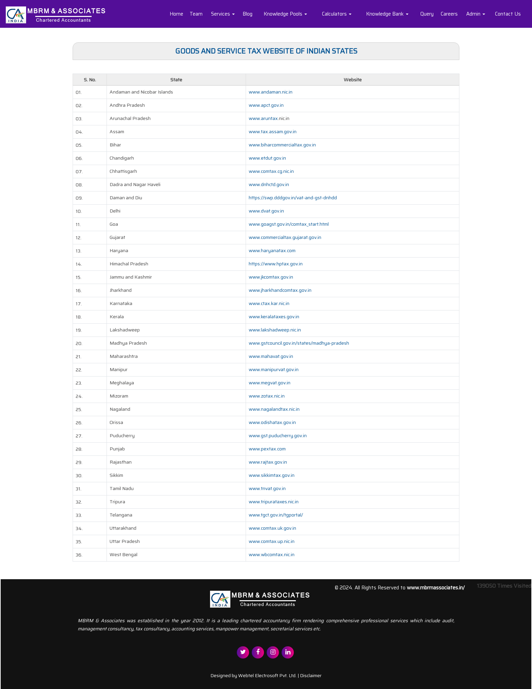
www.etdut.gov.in (267, 158)
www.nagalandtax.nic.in (274, 409)
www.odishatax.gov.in (272, 422)
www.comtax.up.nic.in (271, 541)
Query (427, 14)
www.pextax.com (267, 448)
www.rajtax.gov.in (268, 462)
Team (196, 14)
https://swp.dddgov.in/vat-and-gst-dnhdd (293, 197)
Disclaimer (311, 675)
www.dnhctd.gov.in (269, 184)
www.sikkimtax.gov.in (271, 475)
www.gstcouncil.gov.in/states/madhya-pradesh (299, 343)
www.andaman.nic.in (270, 92)
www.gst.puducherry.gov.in (278, 435)
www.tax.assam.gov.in (273, 131)
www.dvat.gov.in (266, 211)
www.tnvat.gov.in (267, 488)
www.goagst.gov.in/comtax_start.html (289, 224)
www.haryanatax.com (272, 250)
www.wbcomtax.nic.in (271, 554)
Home (176, 14)
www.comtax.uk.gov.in (272, 528)
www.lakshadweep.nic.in (275, 329)
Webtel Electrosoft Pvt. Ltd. (267, 675)
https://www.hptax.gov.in (276, 263)
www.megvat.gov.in (269, 382)
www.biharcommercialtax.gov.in (282, 144)
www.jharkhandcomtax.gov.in (280, 290)
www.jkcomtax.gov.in (271, 277)
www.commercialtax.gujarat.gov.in (285, 237)
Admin (475, 14)
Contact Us (508, 14)
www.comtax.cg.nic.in (271, 171)
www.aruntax (263, 118)
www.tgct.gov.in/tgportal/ (276, 515)
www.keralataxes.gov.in (274, 316)
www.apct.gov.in (266, 105)
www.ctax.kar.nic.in (269, 303)
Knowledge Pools (285, 14)
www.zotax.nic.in (267, 396)
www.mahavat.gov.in (271, 356)
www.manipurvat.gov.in (274, 369)
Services (223, 14)
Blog (247, 14)
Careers (449, 14)
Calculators (337, 14)
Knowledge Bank (387, 14)
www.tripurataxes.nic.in (274, 501)
